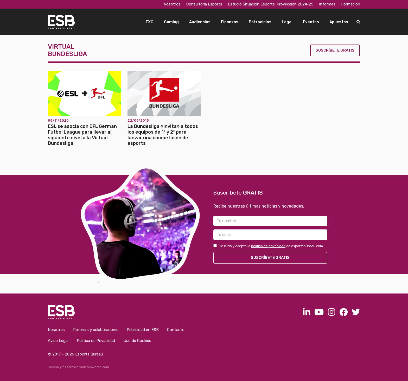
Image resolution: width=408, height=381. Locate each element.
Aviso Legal (58, 340)
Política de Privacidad (96, 340)
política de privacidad (268, 246)
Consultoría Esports (204, 4)
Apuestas (338, 22)
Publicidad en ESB (143, 329)
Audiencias (200, 22)
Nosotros (172, 4)
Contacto (175, 329)
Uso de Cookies (137, 340)
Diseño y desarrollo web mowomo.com (78, 367)
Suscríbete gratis (335, 50)
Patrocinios (260, 22)
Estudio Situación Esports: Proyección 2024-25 (270, 4)
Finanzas (229, 22)
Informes (327, 4)
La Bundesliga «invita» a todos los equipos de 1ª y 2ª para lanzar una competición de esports (163, 134)
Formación (350, 4)
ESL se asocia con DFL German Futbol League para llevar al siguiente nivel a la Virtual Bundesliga (82, 134)
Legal (287, 22)
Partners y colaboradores (95, 329)
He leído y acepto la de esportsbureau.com (268, 246)
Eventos (311, 22)
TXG (149, 22)
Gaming (171, 22)
